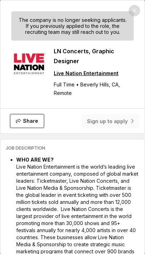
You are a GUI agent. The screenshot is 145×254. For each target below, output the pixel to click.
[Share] (27, 121)
